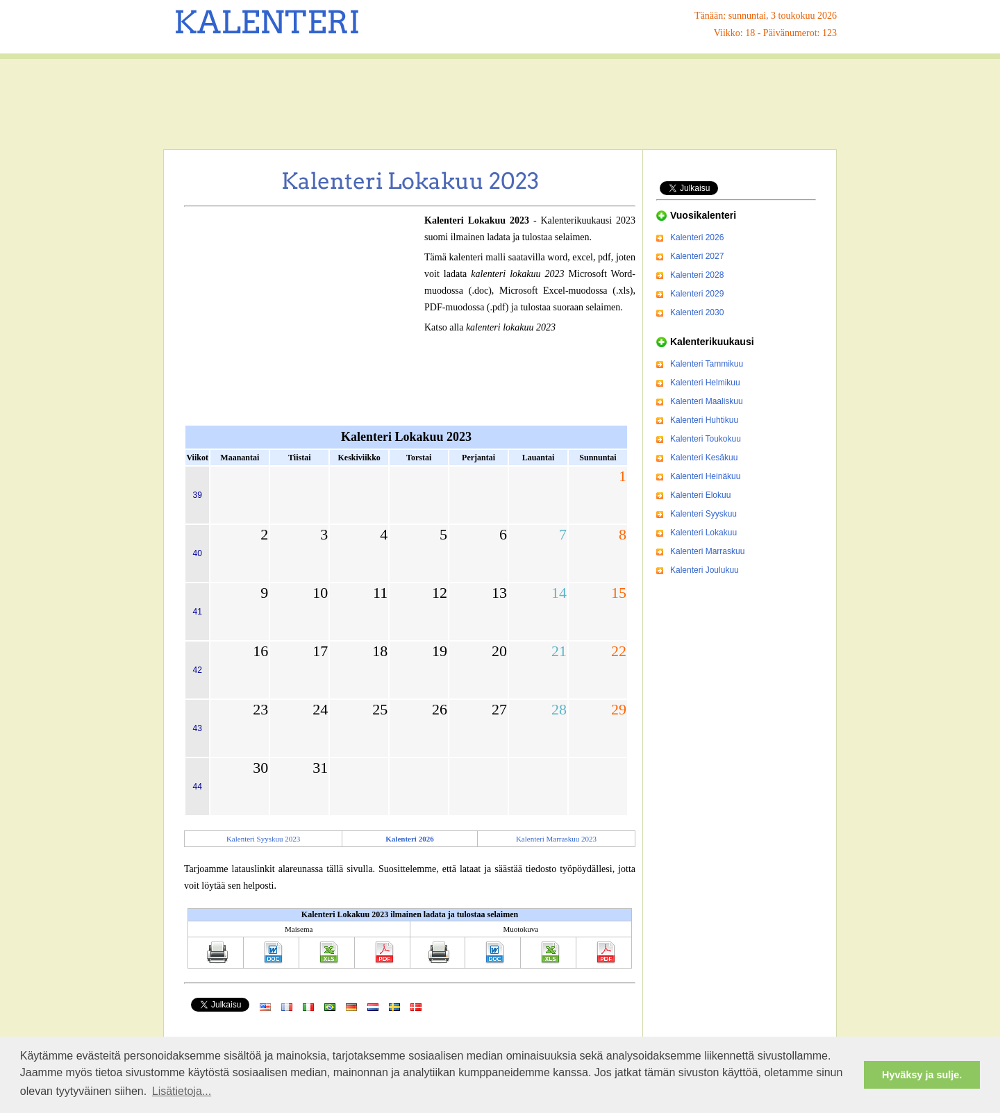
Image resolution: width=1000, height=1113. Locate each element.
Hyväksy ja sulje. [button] (922, 1074)
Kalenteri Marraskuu (707, 551)
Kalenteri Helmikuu (705, 382)
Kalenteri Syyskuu (703, 514)
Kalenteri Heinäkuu (705, 476)
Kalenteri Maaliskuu (706, 401)
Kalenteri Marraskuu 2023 (556, 839)
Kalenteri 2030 (697, 312)
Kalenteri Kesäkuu (704, 457)
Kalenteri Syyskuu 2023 (263, 839)
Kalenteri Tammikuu (706, 364)
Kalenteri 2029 (697, 294)
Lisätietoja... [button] (181, 1091)
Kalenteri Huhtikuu (704, 420)
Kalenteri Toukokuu (705, 439)
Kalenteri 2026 (697, 237)
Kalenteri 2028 (697, 275)
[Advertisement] (500, 104)
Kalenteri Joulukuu (704, 570)
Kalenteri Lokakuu (703, 532)
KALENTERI (267, 22)
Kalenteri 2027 (697, 256)
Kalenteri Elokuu (700, 495)
